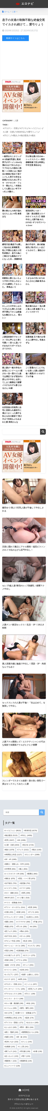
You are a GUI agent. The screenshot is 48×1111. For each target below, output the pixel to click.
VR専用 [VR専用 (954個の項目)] (10, 869)
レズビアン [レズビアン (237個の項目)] (11, 974)
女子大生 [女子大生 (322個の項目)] (11, 936)
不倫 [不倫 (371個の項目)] (38, 922)
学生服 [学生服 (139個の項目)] (25, 1051)
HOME (23, 1090)
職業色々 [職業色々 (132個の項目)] (11, 1061)
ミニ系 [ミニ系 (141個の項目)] (23, 1047)
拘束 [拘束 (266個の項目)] (9, 960)
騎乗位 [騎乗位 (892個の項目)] (32, 874)
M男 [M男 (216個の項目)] (22, 979)
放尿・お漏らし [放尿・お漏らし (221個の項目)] (30, 974)
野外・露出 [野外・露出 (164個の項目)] (27, 1027)
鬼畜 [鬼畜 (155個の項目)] (9, 1037)
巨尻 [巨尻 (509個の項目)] (33, 907)
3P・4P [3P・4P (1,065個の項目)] (11, 859)
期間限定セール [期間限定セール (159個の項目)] (30, 1032)
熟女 (15, 135)
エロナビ (24, 4)
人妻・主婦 (9, 132)
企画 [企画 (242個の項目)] (24, 970)
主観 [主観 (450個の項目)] (9, 912)
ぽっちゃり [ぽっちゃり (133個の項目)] (11, 1056)
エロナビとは (24, 1096)
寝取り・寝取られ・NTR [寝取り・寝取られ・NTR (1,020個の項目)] (17, 864)
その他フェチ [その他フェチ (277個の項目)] (12, 955)
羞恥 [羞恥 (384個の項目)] (9, 922)
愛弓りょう (33, 132)
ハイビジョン (36, 128)
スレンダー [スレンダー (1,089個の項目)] (33, 855)
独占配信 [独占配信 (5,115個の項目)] (11, 835)
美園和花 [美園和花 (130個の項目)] (26, 1061)
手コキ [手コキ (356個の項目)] (22, 926)
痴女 (33, 135)
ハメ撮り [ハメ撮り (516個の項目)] (23, 898)
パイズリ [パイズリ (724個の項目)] (11, 888)
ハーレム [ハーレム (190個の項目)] (11, 1008)
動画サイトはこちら (15, 38)
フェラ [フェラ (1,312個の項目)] (23, 850)
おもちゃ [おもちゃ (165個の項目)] (32, 1022)
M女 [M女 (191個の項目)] (31, 1003)
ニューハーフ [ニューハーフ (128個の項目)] (12, 1066)
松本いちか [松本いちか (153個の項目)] (11, 1042)
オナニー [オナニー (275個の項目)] (29, 955)
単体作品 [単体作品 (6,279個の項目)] (31, 830)
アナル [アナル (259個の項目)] (22, 960)
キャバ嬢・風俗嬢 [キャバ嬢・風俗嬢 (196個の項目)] (14, 1003)
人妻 (16, 120)
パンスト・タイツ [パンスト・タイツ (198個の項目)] (14, 999)
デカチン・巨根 (11, 128)
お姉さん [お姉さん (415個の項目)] (32, 917)
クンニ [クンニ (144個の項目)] (27, 1042)
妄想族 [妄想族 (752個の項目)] (25, 883)
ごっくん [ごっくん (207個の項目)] (31, 984)
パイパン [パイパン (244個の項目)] (11, 970)
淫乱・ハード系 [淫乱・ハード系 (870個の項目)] (27, 878)
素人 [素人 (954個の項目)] (23, 869)
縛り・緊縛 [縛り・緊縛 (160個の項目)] (11, 1032)
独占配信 (24, 135)
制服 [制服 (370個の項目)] (9, 926)
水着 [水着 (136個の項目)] (38, 1051)
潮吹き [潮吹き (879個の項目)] (10, 878)
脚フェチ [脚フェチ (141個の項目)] (11, 1051)
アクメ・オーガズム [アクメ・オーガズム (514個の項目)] (15, 907)
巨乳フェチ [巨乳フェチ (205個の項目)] (35, 989)
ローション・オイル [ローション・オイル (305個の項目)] (15, 946)
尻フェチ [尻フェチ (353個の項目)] (11, 931)
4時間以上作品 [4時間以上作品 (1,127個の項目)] (13, 855)
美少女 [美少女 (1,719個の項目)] (28, 845)
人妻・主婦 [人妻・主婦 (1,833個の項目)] (12, 845)
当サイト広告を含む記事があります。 (24, 1099)
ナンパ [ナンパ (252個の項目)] (28, 965)
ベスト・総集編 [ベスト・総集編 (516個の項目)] (13, 903)
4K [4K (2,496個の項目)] (22, 840)
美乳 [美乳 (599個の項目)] (26, 893)
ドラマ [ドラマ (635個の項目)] (25, 888)
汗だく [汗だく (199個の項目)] (30, 994)
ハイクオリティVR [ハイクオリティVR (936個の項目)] (14, 874)
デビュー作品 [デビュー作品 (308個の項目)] (12, 941)
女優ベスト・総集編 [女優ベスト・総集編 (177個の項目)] (26, 1013)
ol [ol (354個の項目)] (33, 926)
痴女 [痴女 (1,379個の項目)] (9, 850)
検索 (43, 432)
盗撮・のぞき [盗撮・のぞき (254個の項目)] (12, 965)
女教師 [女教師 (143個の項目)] (10, 1047)
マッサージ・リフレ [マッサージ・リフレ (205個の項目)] (15, 989)
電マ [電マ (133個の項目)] (26, 1056)
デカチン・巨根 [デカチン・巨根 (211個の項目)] (13, 984)
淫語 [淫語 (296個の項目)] (9, 951)
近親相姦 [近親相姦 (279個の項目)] (22, 951)
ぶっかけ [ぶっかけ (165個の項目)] (11, 1027)
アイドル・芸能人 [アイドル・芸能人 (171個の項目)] (14, 1022)
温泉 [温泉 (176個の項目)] (30, 1018)
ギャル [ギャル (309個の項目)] (25, 936)
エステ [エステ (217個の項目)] (10, 979)
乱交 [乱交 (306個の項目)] (28, 941)
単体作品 (21, 132)
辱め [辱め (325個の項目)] (24, 931)
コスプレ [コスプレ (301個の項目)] (34, 946)
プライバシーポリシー (23, 1104)
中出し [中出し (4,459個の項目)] (27, 835)
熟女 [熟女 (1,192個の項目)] (37, 850)
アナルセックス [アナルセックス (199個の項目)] (13, 994)
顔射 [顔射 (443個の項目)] (21, 912)
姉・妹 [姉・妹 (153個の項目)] (22, 1037)
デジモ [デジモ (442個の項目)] (34, 912)
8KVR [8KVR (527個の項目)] (9, 898)
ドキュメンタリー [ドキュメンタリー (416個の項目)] (14, 917)
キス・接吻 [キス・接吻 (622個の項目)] (11, 893)
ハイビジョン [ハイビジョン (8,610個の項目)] (13, 830)
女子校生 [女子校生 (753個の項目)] (11, 883)
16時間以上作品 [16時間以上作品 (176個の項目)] (13, 1018)
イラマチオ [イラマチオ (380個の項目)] (23, 922)
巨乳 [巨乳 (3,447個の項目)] (9, 840)
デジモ (24, 128)
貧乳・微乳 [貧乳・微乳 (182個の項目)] (27, 1008)
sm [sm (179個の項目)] (8, 1013)
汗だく (7, 135)
